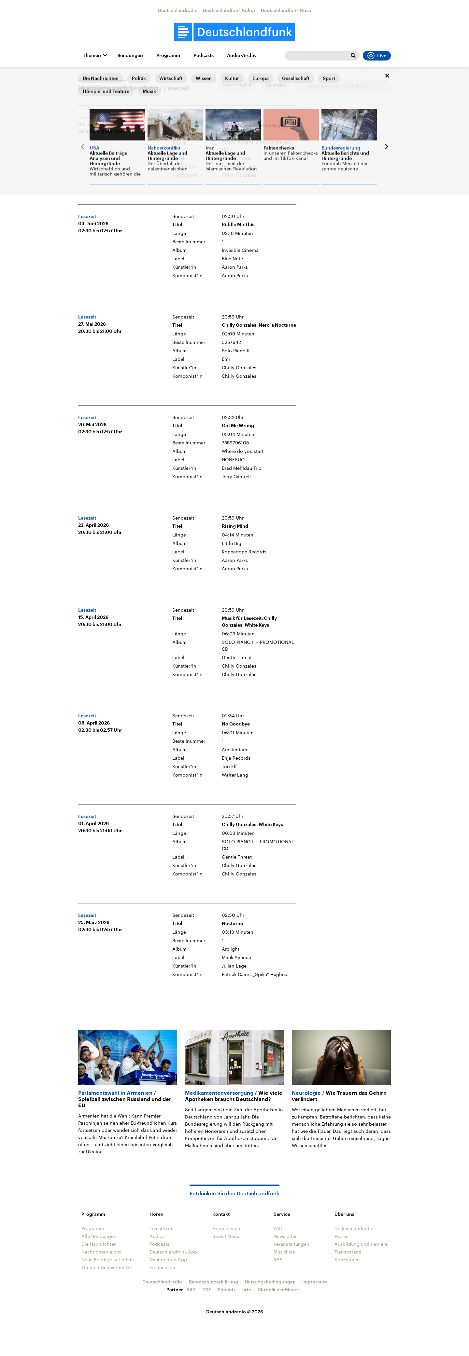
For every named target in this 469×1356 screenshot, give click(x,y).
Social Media (226, 1236)
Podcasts (203, 55)
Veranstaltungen (291, 1244)
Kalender (275, 85)
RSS (278, 1259)
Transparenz (347, 1251)
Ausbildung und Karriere (361, 1244)
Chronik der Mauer (278, 1289)
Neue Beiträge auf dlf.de (107, 1259)
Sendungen (130, 55)
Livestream (161, 1228)
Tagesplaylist (236, 84)
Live (376, 55)
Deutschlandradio (178, 10)
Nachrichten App (168, 1259)
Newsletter (285, 1236)
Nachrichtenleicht (101, 1251)
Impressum (314, 1281)
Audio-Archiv (242, 55)
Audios (157, 1236)
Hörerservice (226, 1228)
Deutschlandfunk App (173, 1251)
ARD (191, 1289)
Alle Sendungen (99, 1236)
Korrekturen (347, 1259)
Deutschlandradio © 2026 (234, 1311)
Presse (341, 1236)
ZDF (206, 1289)
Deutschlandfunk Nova (286, 10)
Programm (168, 55)
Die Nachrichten (99, 1244)
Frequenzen (162, 1267)
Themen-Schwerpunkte (106, 1267)
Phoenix (227, 1289)
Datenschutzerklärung (213, 1281)
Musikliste (284, 1251)
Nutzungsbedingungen (270, 1281)
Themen (92, 55)
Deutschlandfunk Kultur (229, 10)
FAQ (278, 1228)
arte (246, 1289)
